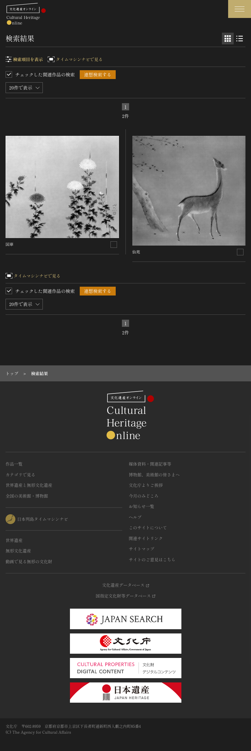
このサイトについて (148, 527)
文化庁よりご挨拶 (146, 485)
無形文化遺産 (18, 551)
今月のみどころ (144, 496)
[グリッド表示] (228, 38)
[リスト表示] (239, 38)
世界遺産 (14, 540)
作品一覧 (14, 464)
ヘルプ (135, 517)
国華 (9, 244)
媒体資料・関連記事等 (150, 464)
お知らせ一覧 (141, 506)
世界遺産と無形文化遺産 (29, 485)
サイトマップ (141, 549)
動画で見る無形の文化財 (29, 561)
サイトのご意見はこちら (152, 559)
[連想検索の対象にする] (113, 244)
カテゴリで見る (20, 474)
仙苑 (136, 251)
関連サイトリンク (146, 538)
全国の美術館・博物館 (27, 496)
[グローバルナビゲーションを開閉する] (239, 9)
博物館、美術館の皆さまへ (154, 474)
